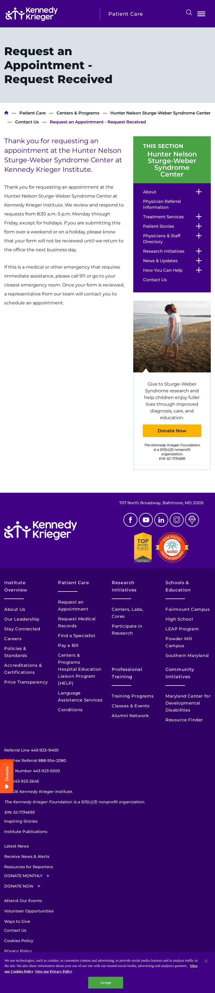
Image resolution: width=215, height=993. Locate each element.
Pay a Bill (68, 645)
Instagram (177, 520)
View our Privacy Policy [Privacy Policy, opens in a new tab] (53, 971)
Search (189, 12)
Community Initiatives (179, 673)
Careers (13, 638)
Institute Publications (25, 831)
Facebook (130, 520)
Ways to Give (17, 921)
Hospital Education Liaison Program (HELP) (80, 676)
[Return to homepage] (49, 14)
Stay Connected (22, 629)
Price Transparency (26, 682)
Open (201, 14)
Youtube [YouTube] (146, 520)
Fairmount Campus (187, 609)
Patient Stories (158, 226)
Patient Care (32, 113)
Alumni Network (130, 715)
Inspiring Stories (21, 821)
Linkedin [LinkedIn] (161, 520)
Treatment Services (163, 216)
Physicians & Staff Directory (161, 238)
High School (179, 619)
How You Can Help (163, 270)
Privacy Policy (18, 951)
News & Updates (160, 260)
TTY (21, 781)
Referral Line (31, 750)
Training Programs (133, 696)
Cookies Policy (18, 940)
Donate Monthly (23, 875)
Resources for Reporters (28, 866)
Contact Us (27, 122)
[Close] (206, 961)
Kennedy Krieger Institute (6, 113)
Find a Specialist (76, 635)
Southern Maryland (187, 655)
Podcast (192, 520)
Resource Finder (184, 719)
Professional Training (127, 673)
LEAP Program (182, 629)
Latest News (16, 846)
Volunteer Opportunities (29, 911)
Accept (105, 982)
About (149, 191)
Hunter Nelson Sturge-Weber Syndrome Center (160, 113)
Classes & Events (131, 705)
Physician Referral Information (162, 204)
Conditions (70, 709)
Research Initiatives (163, 251)
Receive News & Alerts (26, 856)
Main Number (32, 770)
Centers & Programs (78, 113)
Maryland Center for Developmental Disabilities (188, 703)
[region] (107, 972)
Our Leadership (21, 619)
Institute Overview (15, 586)
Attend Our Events (23, 900)
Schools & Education (178, 586)
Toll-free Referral (35, 760)
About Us (14, 609)
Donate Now (172, 430)
